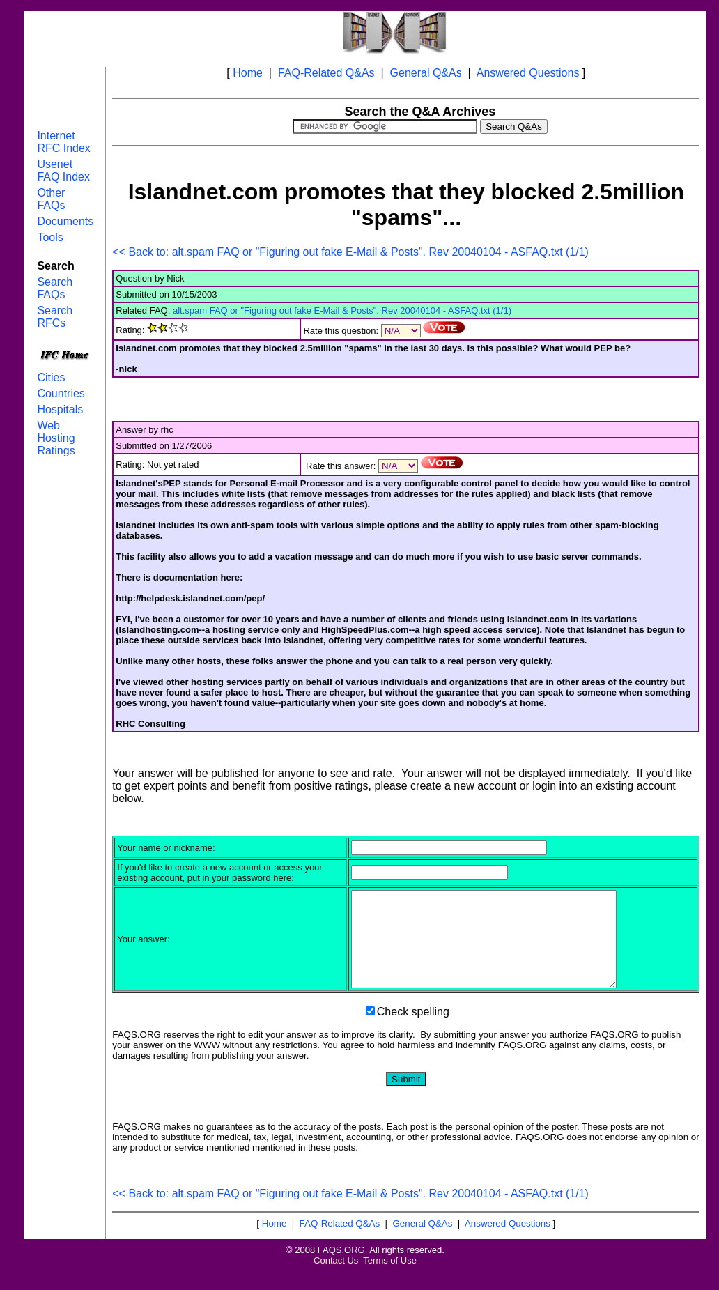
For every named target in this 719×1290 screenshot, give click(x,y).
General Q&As (426, 73)
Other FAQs (51, 199)
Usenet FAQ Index (63, 170)
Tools (50, 237)
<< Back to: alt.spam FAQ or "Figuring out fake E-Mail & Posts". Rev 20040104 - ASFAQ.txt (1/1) (350, 252)
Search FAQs (54, 288)
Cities (51, 377)
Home (248, 73)
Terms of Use (390, 1279)
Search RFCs (54, 317)
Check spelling (413, 1030)
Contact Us (336, 1279)
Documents (65, 221)
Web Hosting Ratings (56, 438)
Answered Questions (528, 73)
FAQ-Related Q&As (326, 73)
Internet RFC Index (63, 142)
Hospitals (60, 409)
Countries (60, 393)
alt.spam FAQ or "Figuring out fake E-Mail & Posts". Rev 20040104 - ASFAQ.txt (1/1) (342, 310)
